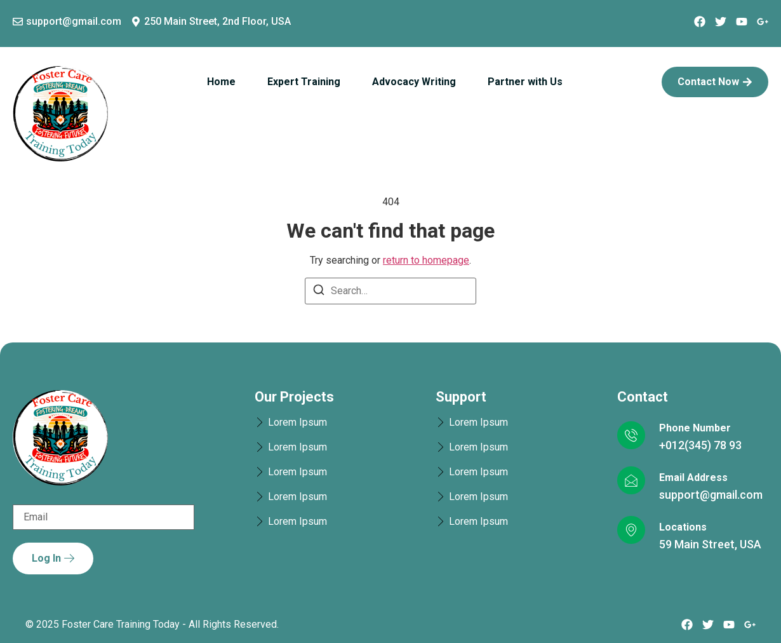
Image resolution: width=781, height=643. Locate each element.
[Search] (318, 292)
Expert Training (303, 82)
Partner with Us (525, 82)
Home (221, 82)
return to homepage (426, 260)
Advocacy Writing (414, 82)
